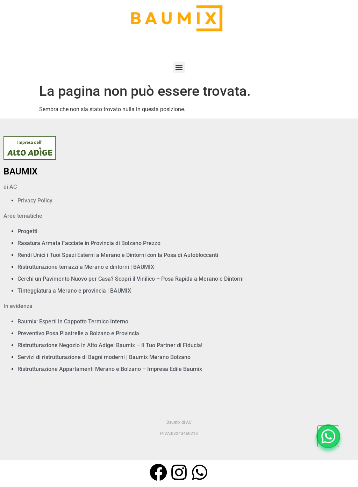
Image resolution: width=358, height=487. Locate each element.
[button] (179, 67)
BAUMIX (20, 171)
